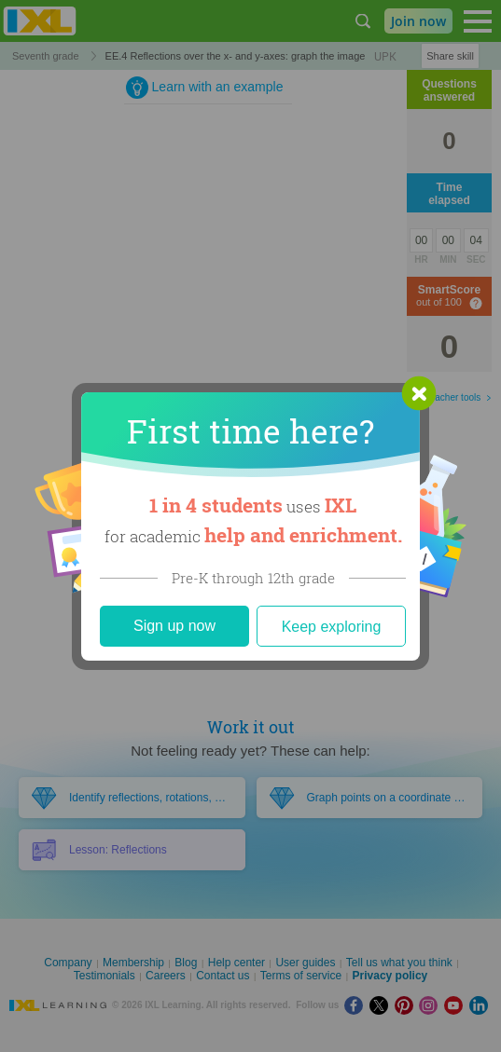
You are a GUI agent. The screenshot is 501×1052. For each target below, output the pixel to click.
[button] (419, 393)
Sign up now (174, 626)
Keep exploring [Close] (332, 627)
